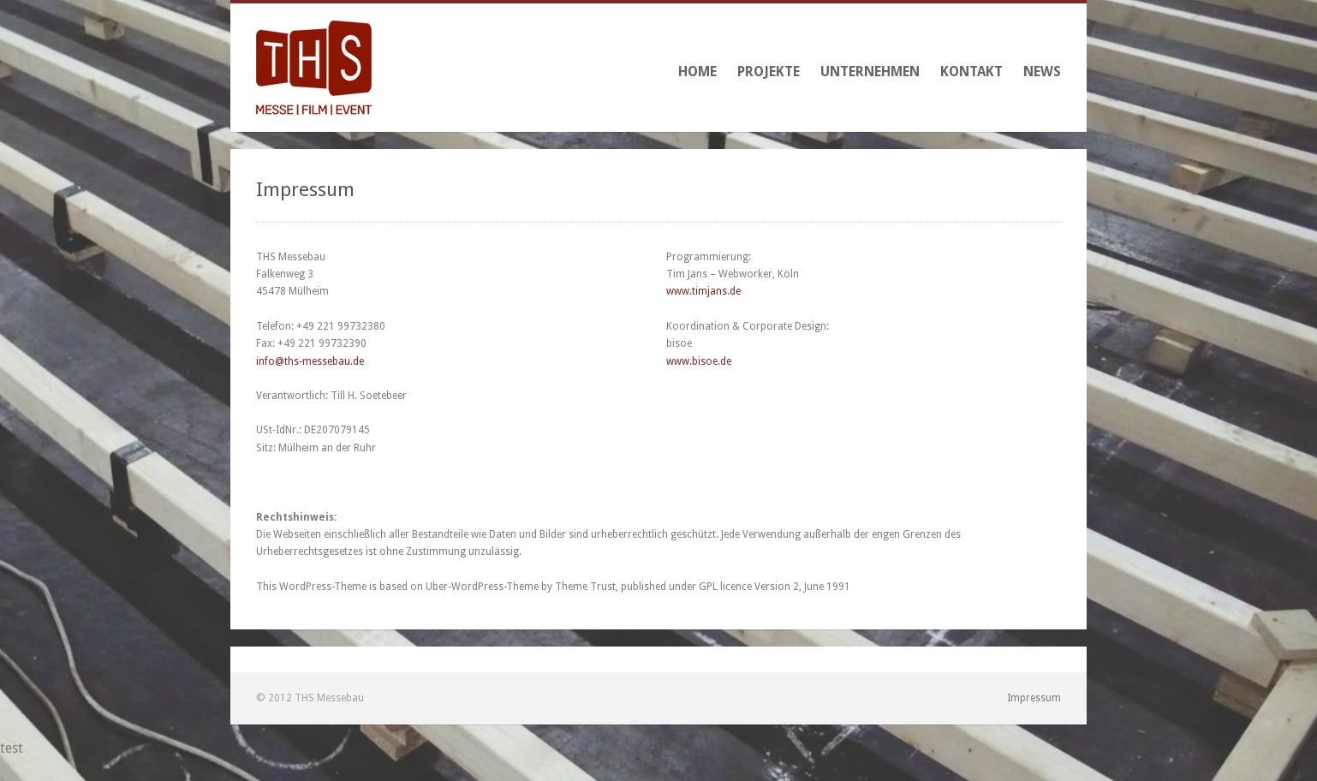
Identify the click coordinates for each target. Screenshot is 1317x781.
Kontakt (971, 71)
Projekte (768, 71)
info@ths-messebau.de (310, 361)
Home (697, 71)
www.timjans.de (703, 291)
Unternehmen (870, 71)
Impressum (1034, 698)
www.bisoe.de (698, 361)
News (1042, 71)
